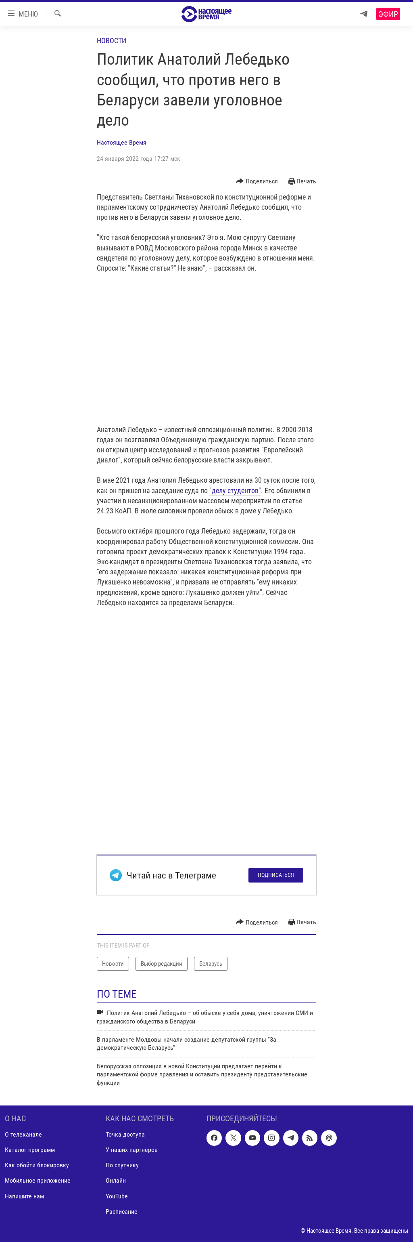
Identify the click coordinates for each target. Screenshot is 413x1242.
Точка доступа (125, 1134)
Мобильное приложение (38, 1181)
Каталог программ (30, 1150)
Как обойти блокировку (37, 1165)
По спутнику (122, 1165)
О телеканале (23, 1134)
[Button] (257, 181)
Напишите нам (24, 1196)
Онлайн (116, 1181)
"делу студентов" (235, 490)
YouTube (117, 1196)
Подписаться (276, 875)
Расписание (122, 1211)
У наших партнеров (132, 1150)
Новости (111, 40)
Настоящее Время (121, 142)
